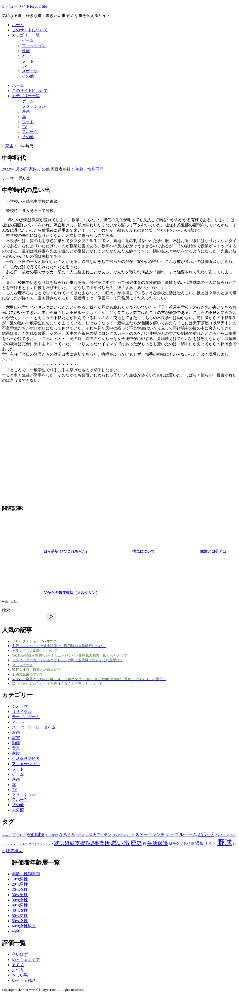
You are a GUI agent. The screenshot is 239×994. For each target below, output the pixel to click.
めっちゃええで (26, 959)
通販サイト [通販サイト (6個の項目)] (205, 843)
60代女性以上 (24, 926)
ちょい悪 (20, 975)
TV (24, 66)
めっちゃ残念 (24, 980)
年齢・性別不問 (89, 169)
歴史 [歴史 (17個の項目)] (136, 843)
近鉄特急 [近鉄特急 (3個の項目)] (187, 844)
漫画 (16, 732)
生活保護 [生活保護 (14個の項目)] (157, 843)
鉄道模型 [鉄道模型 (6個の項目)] (14, 850)
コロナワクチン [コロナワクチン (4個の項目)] (98, 834)
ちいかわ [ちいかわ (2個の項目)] (51, 835)
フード (28, 61)
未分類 (18, 810)
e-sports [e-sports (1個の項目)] (6, 835)
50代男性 (20, 915)
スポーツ (30, 71)
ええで (18, 965)
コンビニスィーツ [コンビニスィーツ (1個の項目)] (123, 835)
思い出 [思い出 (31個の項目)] (120, 842)
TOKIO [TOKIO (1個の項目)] (21, 835)
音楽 (16, 748)
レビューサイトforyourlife (24, 6)
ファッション (34, 45)
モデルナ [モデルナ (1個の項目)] (22, 844)
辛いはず (20, 954)
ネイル (18, 722)
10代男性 (20, 879)
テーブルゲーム (26, 717)
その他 (28, 76)
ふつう (18, 970)
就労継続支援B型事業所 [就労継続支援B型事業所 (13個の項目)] (82, 843)
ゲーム (28, 40)
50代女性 (20, 921)
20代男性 (20, 884)
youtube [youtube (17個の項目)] (35, 834)
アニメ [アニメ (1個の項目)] (80, 835)
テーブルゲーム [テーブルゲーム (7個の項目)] (181, 834)
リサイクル (22, 711)
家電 (16, 738)
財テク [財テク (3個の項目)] (174, 844)
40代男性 (20, 905)
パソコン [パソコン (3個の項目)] (222, 835)
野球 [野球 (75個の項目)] (224, 842)
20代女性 (20, 889)
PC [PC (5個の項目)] (13, 834)
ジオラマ (20, 706)
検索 (6, 610)
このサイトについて (30, 30)
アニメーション (26, 764)
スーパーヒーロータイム (34, 727)
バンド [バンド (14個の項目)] (206, 834)
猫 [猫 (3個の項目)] (144, 844)
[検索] (51, 617)
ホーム (18, 25)
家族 (33, 169)
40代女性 (20, 910)
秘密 (16, 931)
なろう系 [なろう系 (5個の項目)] (67, 834)
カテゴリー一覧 (26, 35)
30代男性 (20, 895)
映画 (26, 51)
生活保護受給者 (26, 758)
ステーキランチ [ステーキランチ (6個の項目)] (150, 834)
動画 (16, 743)
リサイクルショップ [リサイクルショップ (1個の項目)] (41, 844)
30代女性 (20, 900)
